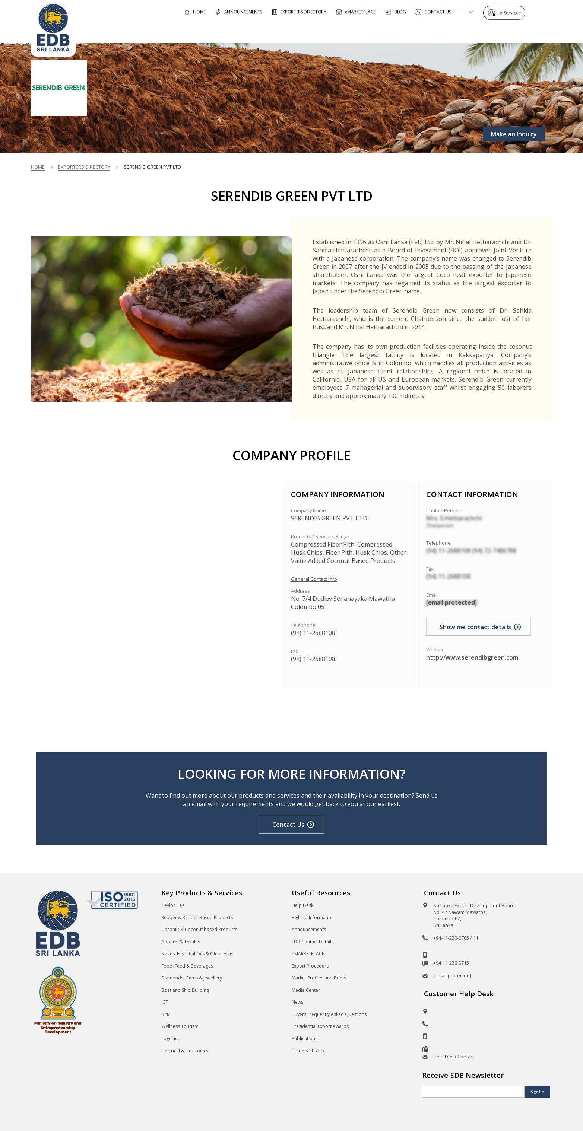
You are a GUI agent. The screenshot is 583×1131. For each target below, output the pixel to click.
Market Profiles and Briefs (319, 978)
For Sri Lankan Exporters (415, 31)
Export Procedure (310, 966)
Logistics (170, 1038)
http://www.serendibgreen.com (472, 657)
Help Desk (302, 905)
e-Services (511, 12)
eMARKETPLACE (308, 953)
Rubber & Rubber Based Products (197, 917)
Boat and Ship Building (185, 990)
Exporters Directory (84, 166)
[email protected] (451, 602)
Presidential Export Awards (320, 1026)
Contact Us (288, 825)
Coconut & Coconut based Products (199, 929)
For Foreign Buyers (333, 31)
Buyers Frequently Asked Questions (329, 1014)
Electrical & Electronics (184, 1051)
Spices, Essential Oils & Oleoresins (197, 953)
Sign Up (537, 1091)
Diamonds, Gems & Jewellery (191, 978)
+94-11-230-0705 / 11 (455, 937)
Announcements (309, 929)
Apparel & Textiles (180, 942)
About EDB (485, 31)
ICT (164, 1002)
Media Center (306, 990)
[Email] (473, 1092)
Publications (304, 1038)
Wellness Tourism (180, 1026)
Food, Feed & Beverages (187, 966)
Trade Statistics (308, 1051)
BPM (166, 1014)
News (297, 1002)
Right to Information (313, 917)
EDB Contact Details (312, 942)
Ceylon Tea (173, 905)
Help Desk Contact (453, 1056)
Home (38, 166)
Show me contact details (475, 627)
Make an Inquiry (514, 134)
